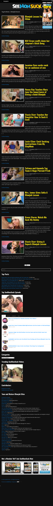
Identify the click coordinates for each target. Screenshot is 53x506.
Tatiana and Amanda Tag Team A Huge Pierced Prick (37, 169)
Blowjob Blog (4, 403)
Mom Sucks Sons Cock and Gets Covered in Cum (12, 288)
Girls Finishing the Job (6, 415)
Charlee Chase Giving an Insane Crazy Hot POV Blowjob (13, 283)
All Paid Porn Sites (5, 397)
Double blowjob (47, 173)
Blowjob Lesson (41, 21)
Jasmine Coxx (47, 70)
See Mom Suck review (6, 438)
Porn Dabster (4, 432)
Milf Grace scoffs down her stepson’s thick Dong (37, 42)
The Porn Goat (5, 448)
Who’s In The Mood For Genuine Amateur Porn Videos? (22, 318)
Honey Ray (47, 97)
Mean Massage (5, 423)
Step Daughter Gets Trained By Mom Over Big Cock (12, 285)
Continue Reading (5, 35)
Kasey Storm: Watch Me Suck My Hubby (36, 218)
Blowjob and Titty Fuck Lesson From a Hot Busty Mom (13, 286)
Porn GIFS (4, 434)
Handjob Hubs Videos (6, 418)
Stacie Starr (34, 123)
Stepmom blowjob (29, 47)
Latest (3, 316)
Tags (19, 316)
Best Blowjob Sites (5, 400)
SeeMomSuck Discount (6, 440)
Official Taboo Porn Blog (6, 428)
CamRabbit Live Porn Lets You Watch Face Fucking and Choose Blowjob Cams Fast (29, 339)
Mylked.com (4, 426)
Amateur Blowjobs (43, 197)
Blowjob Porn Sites (5, 388)
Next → (28, 265)
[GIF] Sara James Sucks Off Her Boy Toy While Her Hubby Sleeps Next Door (17, 279)
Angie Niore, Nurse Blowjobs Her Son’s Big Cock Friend (13, 282)
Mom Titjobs (47, 122)
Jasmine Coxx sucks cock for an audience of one (36, 66)
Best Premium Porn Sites (7, 402)
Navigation (6, 1)
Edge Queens (4, 412)
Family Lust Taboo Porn (6, 414)
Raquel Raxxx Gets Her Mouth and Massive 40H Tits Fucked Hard (15, 277)
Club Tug (3, 406)
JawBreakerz (4, 422)
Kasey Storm (46, 222)
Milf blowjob (41, 122)
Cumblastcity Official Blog (7, 409)
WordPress (9, 481)
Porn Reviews (4, 435)
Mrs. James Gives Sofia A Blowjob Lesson (36, 194)
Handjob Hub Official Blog (7, 417)
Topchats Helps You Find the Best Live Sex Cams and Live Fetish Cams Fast (27, 332)
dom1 (27, 21)
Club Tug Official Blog (6, 408)
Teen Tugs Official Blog (6, 446)
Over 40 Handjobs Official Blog (8, 429)
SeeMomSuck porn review (7, 390)
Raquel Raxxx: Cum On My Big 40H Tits (10, 280)
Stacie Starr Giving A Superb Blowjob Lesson (35, 243)
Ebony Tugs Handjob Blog (7, 411)
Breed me (4, 405)
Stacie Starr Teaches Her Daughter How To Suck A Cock (36, 117)
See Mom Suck (28, 23)
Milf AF (3, 425)
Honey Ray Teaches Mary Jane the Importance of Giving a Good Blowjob (36, 92)
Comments (14, 316)
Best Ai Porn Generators (7, 398)
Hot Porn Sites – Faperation (7, 420)
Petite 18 (3, 431)
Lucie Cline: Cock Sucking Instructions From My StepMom (37, 144)
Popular (8, 316)
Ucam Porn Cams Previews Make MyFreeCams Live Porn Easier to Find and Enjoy (29, 325)
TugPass (3, 449)
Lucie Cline (47, 149)
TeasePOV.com (5, 445)
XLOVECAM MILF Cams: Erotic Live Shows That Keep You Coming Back (26, 346)
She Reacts (4, 442)
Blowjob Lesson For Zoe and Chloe (37, 18)
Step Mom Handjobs (6, 443)
